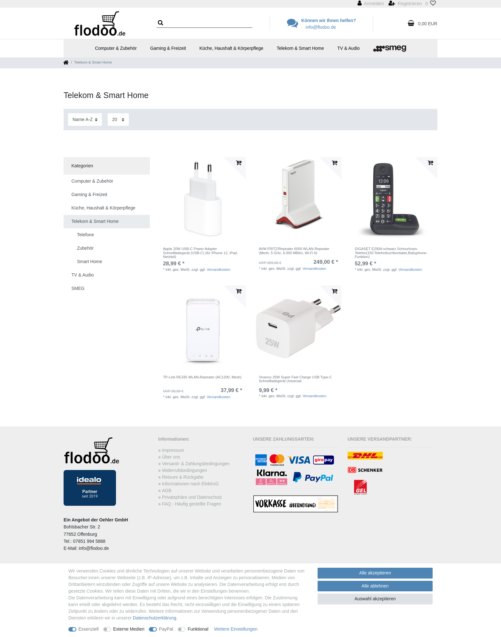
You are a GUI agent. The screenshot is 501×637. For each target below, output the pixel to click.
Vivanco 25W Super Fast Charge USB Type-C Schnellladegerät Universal (295, 379)
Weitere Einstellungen (236, 629)
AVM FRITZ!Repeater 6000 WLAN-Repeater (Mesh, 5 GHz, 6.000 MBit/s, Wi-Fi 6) (294, 250)
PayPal (166, 629)
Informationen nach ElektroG (190, 483)
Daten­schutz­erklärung (154, 617)
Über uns (171, 456)
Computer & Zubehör (116, 48)
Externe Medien (128, 629)
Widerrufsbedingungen (184, 470)
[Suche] (162, 23)
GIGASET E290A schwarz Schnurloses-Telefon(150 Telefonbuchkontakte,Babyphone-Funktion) (391, 253)
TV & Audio (348, 48)
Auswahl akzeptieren (375, 598)
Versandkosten (218, 269)
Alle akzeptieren (375, 572)
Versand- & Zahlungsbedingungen (196, 463)
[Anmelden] (371, 4)
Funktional (198, 629)
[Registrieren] (405, 4)
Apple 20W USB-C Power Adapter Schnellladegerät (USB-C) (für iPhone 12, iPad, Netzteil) (200, 253)
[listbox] (202, 200)
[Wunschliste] (431, 4)
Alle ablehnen (375, 585)
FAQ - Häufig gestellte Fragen (191, 503)
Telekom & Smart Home (300, 48)
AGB (167, 490)
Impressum (173, 450)
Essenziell (89, 629)
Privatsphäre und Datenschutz (192, 497)
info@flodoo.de (321, 27)
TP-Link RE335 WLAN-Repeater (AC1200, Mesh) (202, 377)
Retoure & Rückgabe (183, 477)
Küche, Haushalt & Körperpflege (231, 48)
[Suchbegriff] (204, 23)
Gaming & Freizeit (168, 48)
